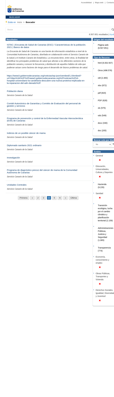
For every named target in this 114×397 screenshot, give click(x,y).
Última (73, 198)
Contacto (110, 3)
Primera (23, 198)
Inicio (20, 22)
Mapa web (99, 3)
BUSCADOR (14, 17)
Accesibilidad (86, 3)
